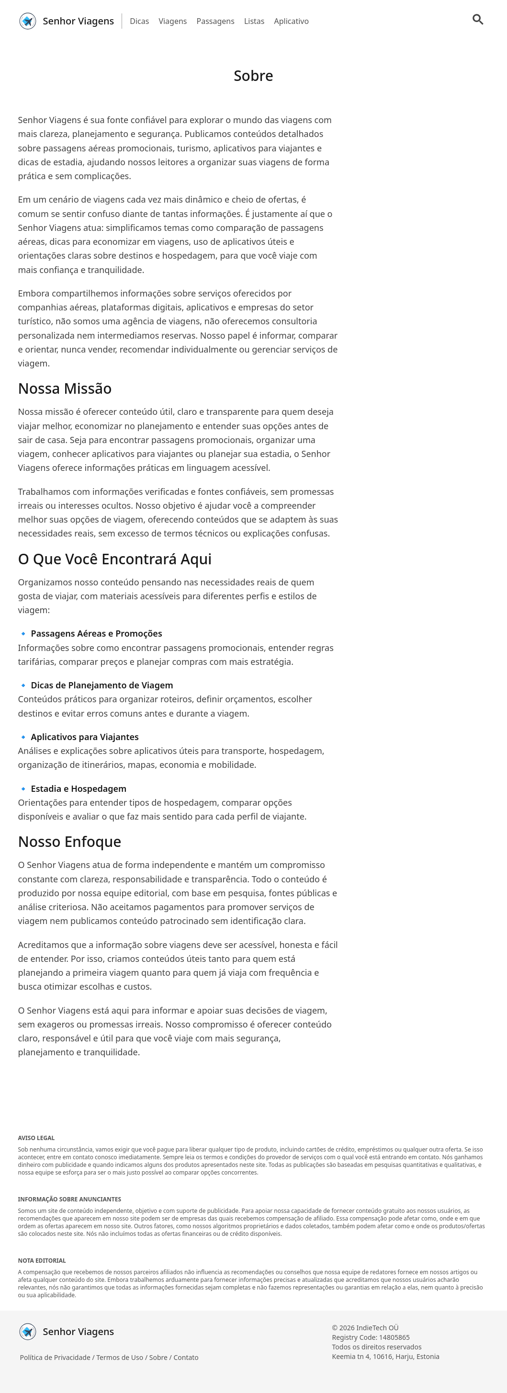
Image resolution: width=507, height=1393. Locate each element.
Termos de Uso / (122, 1357)
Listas (254, 21)
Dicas (139, 21)
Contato (185, 1357)
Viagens (172, 21)
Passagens (216, 21)
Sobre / (161, 1357)
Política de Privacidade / (58, 1357)
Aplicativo (291, 21)
